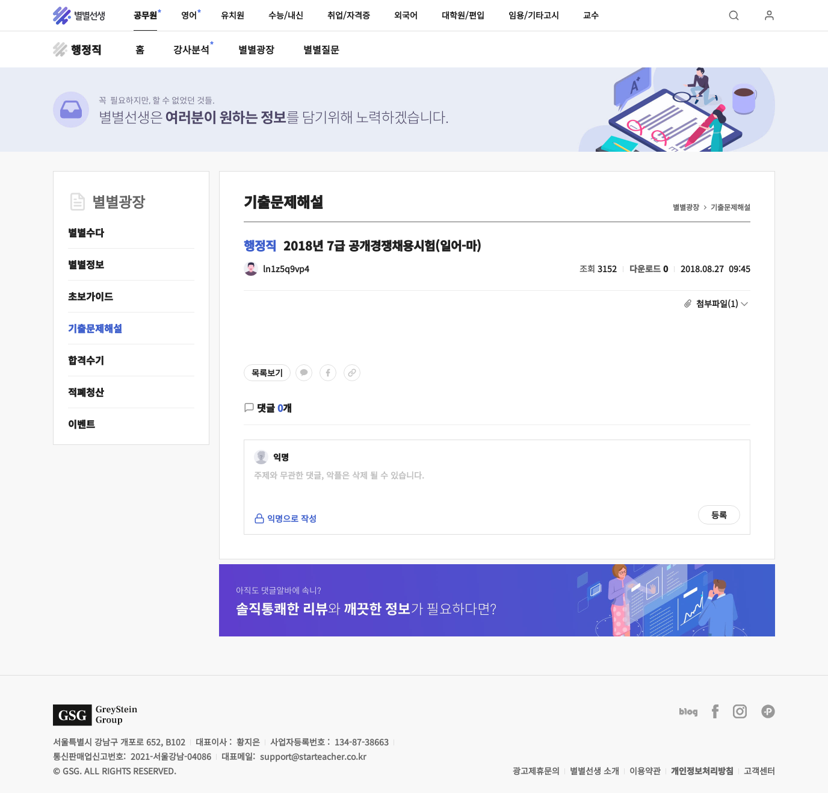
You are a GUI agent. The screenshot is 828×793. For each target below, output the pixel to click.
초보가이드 (90, 296)
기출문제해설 (95, 328)
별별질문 (321, 49)
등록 (719, 515)
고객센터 (759, 771)
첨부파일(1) (717, 303)
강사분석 (191, 49)
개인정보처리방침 (702, 771)
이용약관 (645, 771)
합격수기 (86, 360)
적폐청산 (86, 392)
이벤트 (81, 424)
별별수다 (86, 232)
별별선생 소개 (594, 771)
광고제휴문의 (536, 771)
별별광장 (256, 49)
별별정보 (86, 264)
